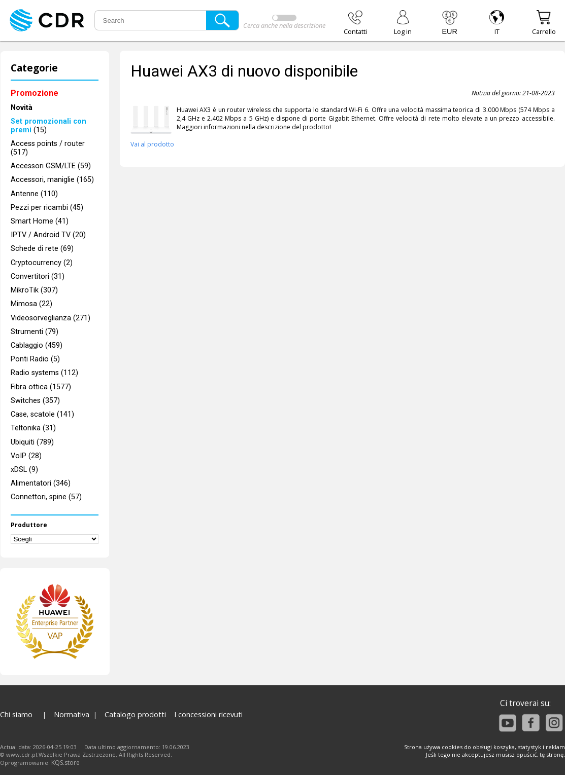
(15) (48, 125)
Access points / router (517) (48, 148)
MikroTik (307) (34, 290)
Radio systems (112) (44, 372)
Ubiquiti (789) (32, 442)
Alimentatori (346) (41, 483)
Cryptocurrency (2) (42, 263)
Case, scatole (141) (42, 414)
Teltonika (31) (33, 428)
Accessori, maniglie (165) (52, 179)
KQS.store (65, 762)
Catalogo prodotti (135, 714)
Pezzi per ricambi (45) (47, 207)
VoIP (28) (26, 456)
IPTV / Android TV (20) (48, 235)
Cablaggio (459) (36, 345)
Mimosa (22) (31, 304)
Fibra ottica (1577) (41, 387)
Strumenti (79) (34, 331)
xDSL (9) (24, 469)
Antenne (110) (34, 194)
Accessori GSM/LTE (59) (51, 166)
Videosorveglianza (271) (50, 318)
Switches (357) (35, 400)
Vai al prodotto (152, 144)
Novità (21, 107)
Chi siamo (16, 714)
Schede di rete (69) (42, 248)
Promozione (34, 93)
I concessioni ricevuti (208, 714)
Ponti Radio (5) (35, 359)
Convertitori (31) (37, 276)
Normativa (71, 714)
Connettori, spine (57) (46, 497)
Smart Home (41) (40, 221)
